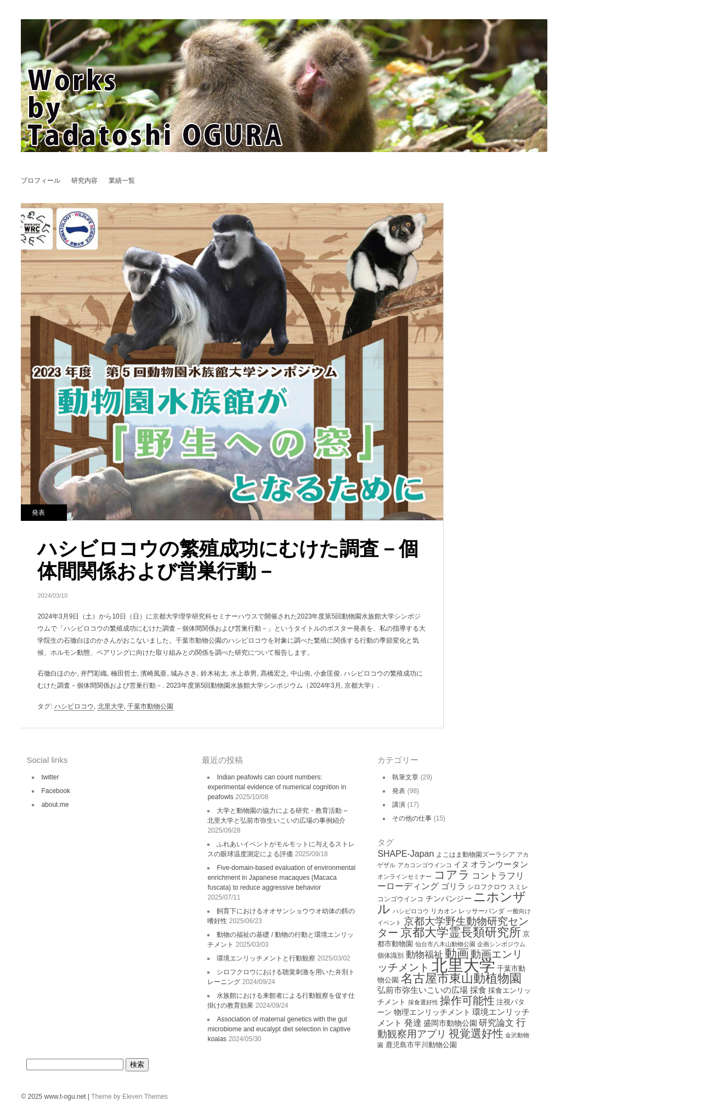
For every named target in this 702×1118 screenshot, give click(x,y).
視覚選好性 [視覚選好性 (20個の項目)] (476, 1033)
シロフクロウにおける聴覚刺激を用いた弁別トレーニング (464, 212)
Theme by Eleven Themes (129, 1096)
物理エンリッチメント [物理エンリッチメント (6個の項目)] (432, 1012)
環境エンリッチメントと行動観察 (266, 958)
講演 (398, 804)
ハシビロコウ (74, 706)
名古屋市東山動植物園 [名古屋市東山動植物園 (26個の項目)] (461, 978)
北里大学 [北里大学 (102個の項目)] (463, 965)
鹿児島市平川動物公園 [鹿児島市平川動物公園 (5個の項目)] (421, 1045)
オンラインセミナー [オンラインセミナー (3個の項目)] (404, 876)
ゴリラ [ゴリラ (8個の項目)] (453, 886)
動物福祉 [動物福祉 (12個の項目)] (424, 954)
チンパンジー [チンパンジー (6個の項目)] (449, 898)
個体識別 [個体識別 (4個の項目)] (390, 955)
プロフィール (40, 180)
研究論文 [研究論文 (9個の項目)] (496, 1022)
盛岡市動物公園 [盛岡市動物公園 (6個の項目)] (450, 1023)
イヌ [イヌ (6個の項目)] (461, 864)
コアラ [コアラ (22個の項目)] (452, 874)
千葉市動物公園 (150, 706)
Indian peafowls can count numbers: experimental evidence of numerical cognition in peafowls (276, 787)
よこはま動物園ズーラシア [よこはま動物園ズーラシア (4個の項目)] (475, 854)
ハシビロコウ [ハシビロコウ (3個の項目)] (411, 911)
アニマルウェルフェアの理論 (464, 231)
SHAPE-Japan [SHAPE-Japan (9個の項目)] (405, 853)
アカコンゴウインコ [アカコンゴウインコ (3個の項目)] (425, 865)
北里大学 (111, 706)
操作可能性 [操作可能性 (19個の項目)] (467, 1001)
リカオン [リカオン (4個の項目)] (444, 911)
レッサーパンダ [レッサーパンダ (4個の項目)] (481, 911)
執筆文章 (405, 777)
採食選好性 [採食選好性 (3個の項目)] (423, 1002)
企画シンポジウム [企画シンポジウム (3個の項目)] (501, 944)
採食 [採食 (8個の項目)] (478, 990)
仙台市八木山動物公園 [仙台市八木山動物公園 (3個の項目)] (445, 944)
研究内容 (84, 180)
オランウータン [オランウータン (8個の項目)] (499, 864)
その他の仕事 (412, 818)
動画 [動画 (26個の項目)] (457, 953)
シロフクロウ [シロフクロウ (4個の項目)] (487, 887)
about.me (55, 804)
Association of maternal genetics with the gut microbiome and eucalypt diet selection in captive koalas (278, 1029)
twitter (50, 777)
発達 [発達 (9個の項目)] (413, 1022)
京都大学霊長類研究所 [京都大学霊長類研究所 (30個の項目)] (460, 932)
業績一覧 (122, 180)
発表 (38, 512)
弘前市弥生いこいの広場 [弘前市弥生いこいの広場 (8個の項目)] (422, 990)
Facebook (55, 791)
